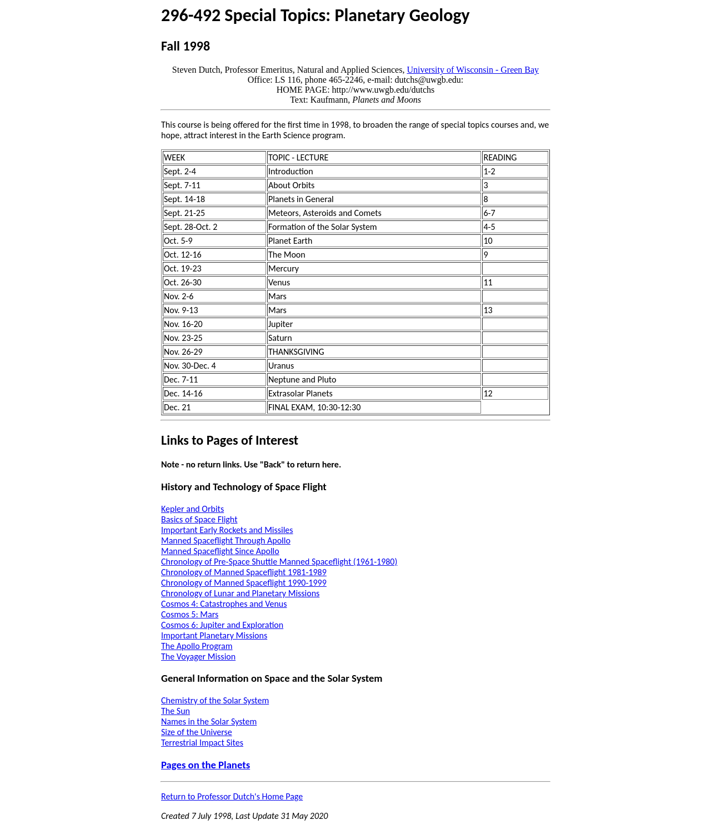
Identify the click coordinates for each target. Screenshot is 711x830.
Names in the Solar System (209, 721)
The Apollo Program (197, 646)
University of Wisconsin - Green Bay (473, 69)
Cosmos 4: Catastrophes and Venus (224, 603)
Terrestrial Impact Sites (202, 742)
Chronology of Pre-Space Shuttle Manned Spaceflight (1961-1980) (279, 561)
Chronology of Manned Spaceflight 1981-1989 (244, 572)
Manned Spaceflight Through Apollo (226, 540)
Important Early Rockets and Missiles (227, 530)
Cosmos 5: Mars (189, 614)
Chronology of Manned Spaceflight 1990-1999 (244, 582)
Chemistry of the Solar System (215, 700)
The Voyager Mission (198, 656)
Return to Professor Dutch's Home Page (232, 796)
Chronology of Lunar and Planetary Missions (240, 593)
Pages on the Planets (205, 764)
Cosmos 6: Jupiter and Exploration (222, 625)
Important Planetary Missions (214, 635)
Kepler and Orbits (192, 509)
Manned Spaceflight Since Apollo (220, 551)
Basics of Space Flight (199, 519)
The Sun (175, 711)
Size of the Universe (196, 732)
